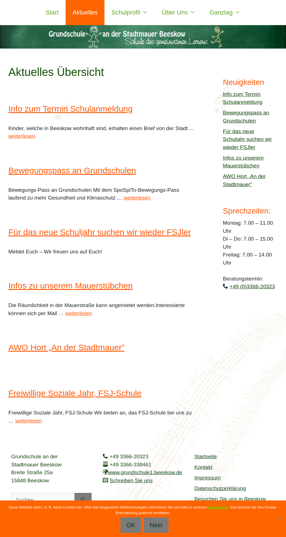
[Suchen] (83, 500)
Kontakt (203, 467)
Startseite (205, 456)
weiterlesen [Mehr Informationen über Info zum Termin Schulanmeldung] (21, 136)
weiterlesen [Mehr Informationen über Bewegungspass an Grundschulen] (137, 198)
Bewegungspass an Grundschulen (72, 170)
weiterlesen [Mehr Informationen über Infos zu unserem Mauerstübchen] (78, 313)
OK (130, 525)
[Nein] (279, 519)
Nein (156, 525)
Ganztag (228, 12)
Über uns (182, 12)
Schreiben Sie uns (130, 480)
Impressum (207, 478)
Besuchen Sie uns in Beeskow (230, 499)
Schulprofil (133, 12)
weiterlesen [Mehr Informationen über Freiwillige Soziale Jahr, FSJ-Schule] (28, 421)
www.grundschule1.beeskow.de (145, 472)
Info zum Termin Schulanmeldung (70, 108)
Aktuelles (85, 12)
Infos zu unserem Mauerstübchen (70, 285)
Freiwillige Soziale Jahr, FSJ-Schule (75, 393)
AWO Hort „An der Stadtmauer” (66, 347)
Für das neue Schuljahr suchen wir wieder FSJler (99, 232)
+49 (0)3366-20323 (252, 286)
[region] (143, 37)
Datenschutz (218, 507)
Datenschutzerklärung (220, 488)
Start (52, 12)
